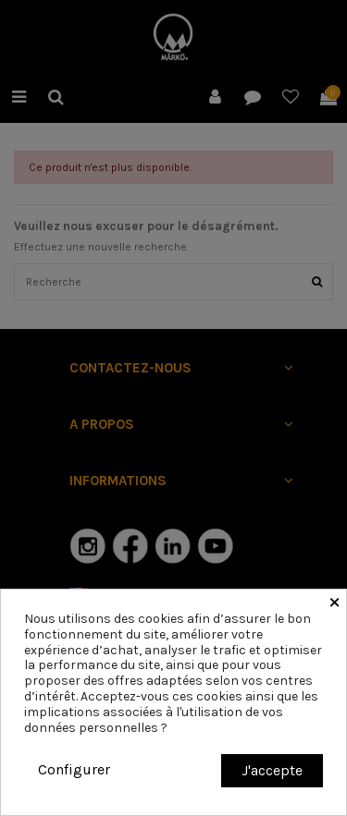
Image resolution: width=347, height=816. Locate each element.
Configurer (74, 769)
